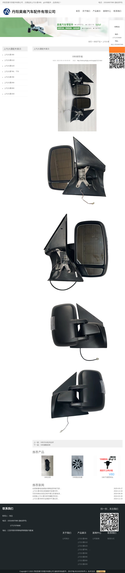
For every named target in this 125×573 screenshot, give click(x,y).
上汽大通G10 (9, 60)
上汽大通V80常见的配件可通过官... (45, 499)
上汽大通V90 (9, 77)
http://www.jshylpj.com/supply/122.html (89, 60)
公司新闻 (96, 539)
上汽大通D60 (9, 88)
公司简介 (65, 539)
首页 (78, 11)
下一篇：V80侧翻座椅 (42, 445)
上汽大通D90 (9, 83)
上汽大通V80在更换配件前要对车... (45, 491)
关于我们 (86, 11)
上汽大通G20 (9, 66)
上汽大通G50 (9, 94)
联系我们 (117, 11)
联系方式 (111, 539)
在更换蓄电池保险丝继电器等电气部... (46, 488)
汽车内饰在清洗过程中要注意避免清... (46, 494)
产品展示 (97, 11)
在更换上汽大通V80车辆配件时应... (45, 496)
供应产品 (97, 42)
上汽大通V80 (107, 42)
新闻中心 (107, 11)
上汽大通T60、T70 (11, 71)
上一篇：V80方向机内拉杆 (44, 442)
